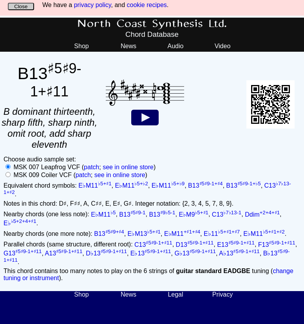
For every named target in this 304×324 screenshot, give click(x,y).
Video (223, 46)
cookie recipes (147, 5)
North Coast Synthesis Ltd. (152, 24)
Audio (176, 46)
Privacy (222, 294)
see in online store (128, 167)
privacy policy (92, 5)
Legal (175, 294)
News (128, 46)
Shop (81, 46)
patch (91, 167)
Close (20, 6)
